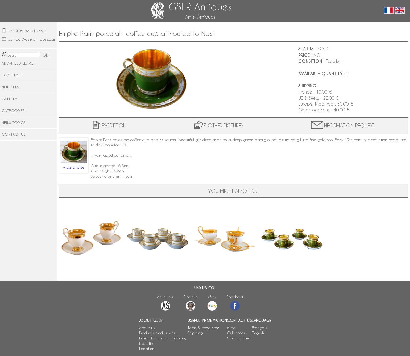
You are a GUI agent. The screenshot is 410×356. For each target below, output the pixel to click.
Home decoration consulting (163, 338)
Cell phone (236, 332)
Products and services (158, 332)
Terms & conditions (204, 327)
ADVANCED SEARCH (19, 63)
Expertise (147, 343)
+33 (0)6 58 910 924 (27, 31)
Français (259, 327)
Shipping (195, 332)
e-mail (232, 327)
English (258, 332)
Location (146, 348)
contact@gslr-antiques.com (32, 39)
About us (147, 327)
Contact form (238, 338)
